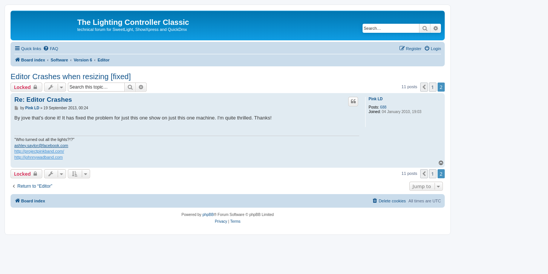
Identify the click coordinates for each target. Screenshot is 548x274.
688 (383, 107)
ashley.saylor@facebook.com (41, 145)
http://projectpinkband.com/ (39, 151)
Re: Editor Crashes (43, 99)
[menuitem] (50, 48)
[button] (424, 87)
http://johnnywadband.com (38, 157)
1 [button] (432, 87)
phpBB (208, 215)
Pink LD (376, 99)
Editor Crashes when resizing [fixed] (71, 76)
